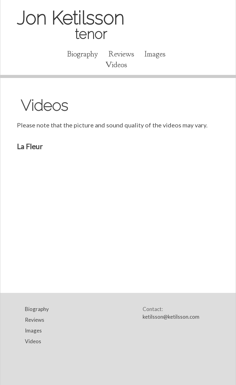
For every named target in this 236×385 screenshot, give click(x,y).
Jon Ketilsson (70, 24)
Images (154, 54)
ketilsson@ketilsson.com (171, 316)
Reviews (121, 54)
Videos (116, 65)
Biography (82, 54)
